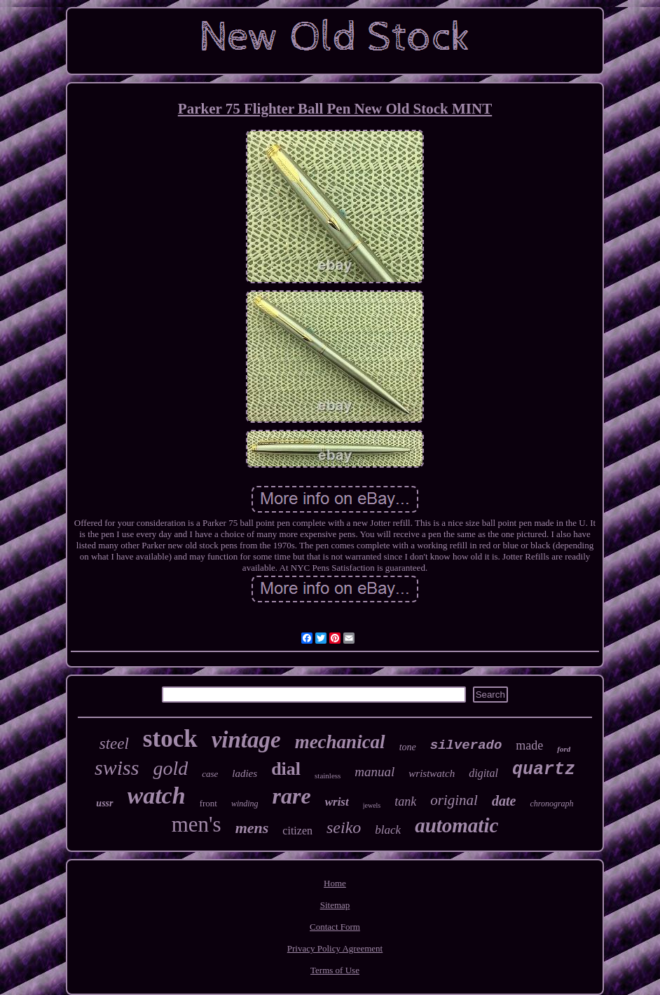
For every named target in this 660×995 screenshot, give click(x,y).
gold (170, 768)
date (504, 800)
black (388, 830)
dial (286, 769)
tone (407, 747)
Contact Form (335, 926)
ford (563, 749)
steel (114, 743)
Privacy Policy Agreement (335, 948)
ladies (244, 773)
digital (483, 773)
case (210, 774)
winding (245, 803)
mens (252, 828)
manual (374, 771)
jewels (372, 805)
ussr (104, 803)
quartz (543, 769)
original (454, 800)
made (529, 745)
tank (405, 801)
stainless (328, 775)
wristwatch (431, 773)
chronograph (551, 803)
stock (170, 738)
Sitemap (335, 905)
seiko (343, 827)
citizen (297, 831)
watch (157, 795)
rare (292, 795)
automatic (456, 825)
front (208, 803)
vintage (246, 739)
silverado (466, 745)
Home (335, 883)
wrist (337, 801)
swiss (117, 767)
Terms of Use (334, 970)
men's (196, 824)
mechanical (340, 741)
